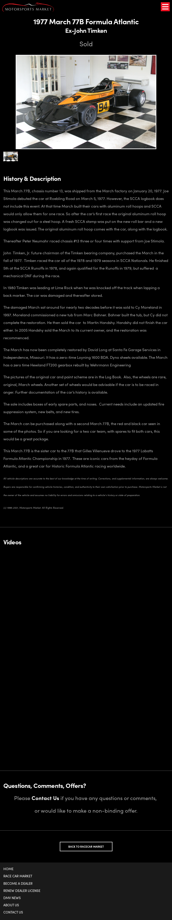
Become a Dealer (17, 883)
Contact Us (13, 912)
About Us (11, 904)
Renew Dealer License (21, 890)
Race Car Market (17, 875)
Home (8, 868)
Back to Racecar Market (86, 847)
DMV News (12, 897)
